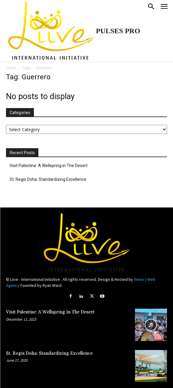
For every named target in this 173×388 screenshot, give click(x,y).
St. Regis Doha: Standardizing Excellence (48, 179)
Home (11, 67)
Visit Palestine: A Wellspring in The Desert (49, 165)
